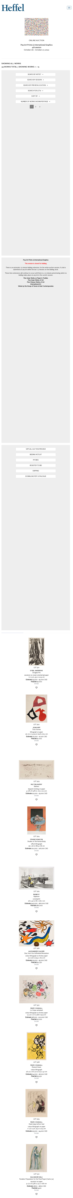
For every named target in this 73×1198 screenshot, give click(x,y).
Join (69, 1072)
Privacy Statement (7, 1126)
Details (36, 236)
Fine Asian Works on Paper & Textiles (36, 133)
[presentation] (17, 1080)
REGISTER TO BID (36, 168)
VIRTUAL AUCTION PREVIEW (36, 151)
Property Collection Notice (10, 1120)
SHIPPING (36, 173)
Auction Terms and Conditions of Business (15, 1110)
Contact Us (5, 1124)
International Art (35, 140)
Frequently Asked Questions (10, 1108)
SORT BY (35, 96)
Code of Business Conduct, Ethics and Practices (17, 1128)
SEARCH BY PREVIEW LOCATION (35, 85)
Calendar (4, 1112)
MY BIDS (36, 162)
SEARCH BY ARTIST (35, 74)
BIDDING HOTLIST (36, 157)
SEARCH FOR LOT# (35, 90)
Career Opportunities (8, 1130)
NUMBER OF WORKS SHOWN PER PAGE (35, 101)
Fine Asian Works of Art (36, 135)
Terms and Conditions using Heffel (12, 1122)
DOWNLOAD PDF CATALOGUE (35, 179)
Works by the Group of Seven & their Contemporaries (35, 142)
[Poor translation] (7, 1151)
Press (3, 1118)
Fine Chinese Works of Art (35, 138)
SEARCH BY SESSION (35, 80)
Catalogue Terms (7, 1114)
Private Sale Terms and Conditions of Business (16, 1116)
